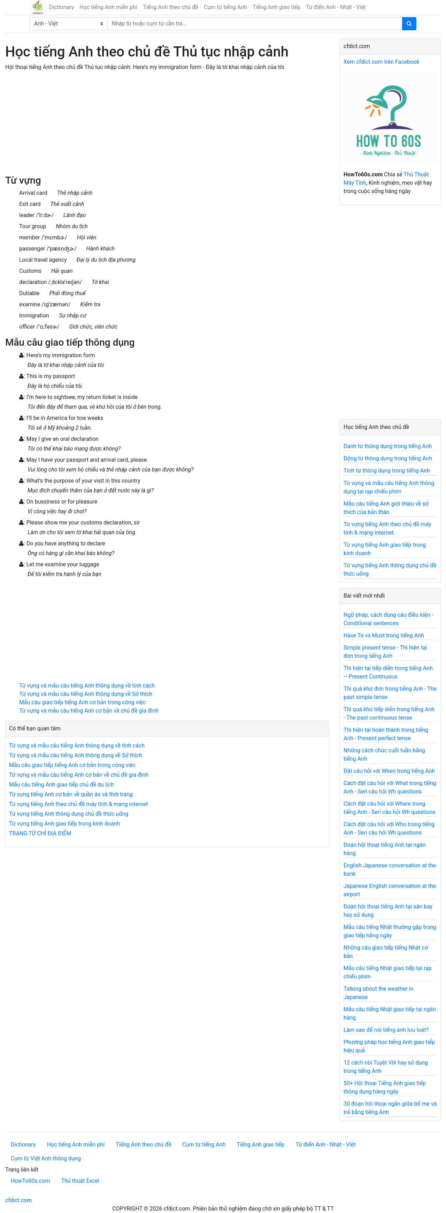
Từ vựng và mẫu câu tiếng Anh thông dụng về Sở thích (85, 694)
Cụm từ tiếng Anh (225, 7)
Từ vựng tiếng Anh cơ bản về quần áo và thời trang (71, 794)
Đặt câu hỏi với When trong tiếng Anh (389, 771)
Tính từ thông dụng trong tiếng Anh (387, 470)
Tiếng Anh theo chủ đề (170, 7)
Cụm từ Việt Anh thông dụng (46, 1158)
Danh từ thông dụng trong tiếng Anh (388, 446)
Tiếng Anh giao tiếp (276, 7)
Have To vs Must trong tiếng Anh (384, 635)
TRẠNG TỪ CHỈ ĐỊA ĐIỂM (40, 833)
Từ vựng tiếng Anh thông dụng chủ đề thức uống (68, 814)
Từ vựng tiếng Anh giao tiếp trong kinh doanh (64, 823)
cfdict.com (18, 1200)
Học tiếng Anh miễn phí (108, 7)
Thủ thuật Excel (80, 1180)
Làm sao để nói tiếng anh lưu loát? (386, 1030)
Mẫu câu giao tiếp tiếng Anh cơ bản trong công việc (82, 702)
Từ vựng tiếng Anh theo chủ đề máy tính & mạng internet (78, 804)
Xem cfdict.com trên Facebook (382, 62)
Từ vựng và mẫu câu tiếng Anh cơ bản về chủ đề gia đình (89, 710)
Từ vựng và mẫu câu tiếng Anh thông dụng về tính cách (87, 685)
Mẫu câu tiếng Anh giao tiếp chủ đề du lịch (61, 784)
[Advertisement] (167, 126)
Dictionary (61, 7)
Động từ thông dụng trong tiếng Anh (388, 458)
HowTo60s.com (30, 1180)
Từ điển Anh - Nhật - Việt (336, 7)
